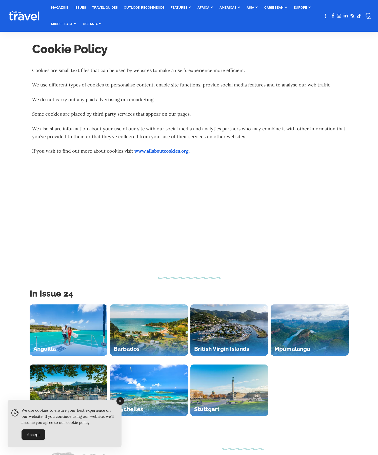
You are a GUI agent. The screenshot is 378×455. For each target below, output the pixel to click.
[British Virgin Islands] (229, 330)
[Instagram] (339, 16)
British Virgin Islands (221, 348)
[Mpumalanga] (310, 330)
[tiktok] (359, 16)
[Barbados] (149, 330)
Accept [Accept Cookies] (33, 436)
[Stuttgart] (229, 390)
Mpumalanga (292, 348)
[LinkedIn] (345, 16)
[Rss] (352, 16)
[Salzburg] (69, 390)
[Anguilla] (69, 330)
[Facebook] (333, 16)
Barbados (127, 348)
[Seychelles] (149, 390)
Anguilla (44, 348)
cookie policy (78, 424)
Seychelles (128, 409)
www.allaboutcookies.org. (162, 151)
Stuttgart (207, 409)
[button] (325, 16)
